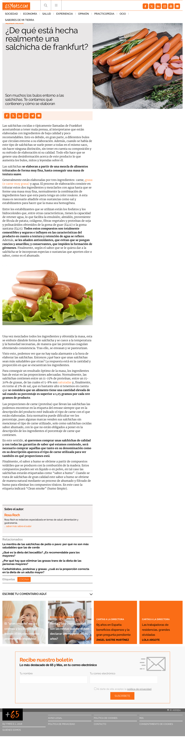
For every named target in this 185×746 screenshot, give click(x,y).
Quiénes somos (11, 730)
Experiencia (64, 15)
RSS (141, 718)
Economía (30, 15)
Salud (46, 15)
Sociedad (11, 15)
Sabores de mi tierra (145, 15)
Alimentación (17, 23)
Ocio (123, 15)
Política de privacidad (61, 724)
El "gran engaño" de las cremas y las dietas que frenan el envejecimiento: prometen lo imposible (23, 620)
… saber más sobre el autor (17, 526)
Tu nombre (26, 673)
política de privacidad (139, 689)
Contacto (100, 724)
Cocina (24, 579)
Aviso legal (55, 718)
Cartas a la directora (113, 603)
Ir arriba (174, 710)
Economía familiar (65, 601)
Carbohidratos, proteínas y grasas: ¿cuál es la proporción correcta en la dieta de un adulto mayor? (45, 570)
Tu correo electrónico (102, 673)
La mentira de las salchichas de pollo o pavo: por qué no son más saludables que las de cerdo (45, 546)
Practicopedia (104, 15)
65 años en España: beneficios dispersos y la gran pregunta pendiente (113, 621)
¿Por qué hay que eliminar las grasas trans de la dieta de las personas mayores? (41, 562)
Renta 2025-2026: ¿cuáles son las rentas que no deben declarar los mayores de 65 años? (67, 623)
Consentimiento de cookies (156, 724)
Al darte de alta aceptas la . (123, 689)
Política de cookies (105, 718)
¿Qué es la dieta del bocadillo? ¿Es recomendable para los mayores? (41, 554)
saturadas (64, 382)
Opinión (83, 15)
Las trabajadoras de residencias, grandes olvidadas (160, 624)
